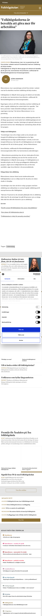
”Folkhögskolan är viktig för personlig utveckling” (15, 216)
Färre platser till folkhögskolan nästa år (12, 212)
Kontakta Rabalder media (8, 593)
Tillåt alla (21, 329)
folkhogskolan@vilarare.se (7, 571)
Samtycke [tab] (7, 278)
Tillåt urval (21, 335)
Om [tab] (35, 278)
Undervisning (10, 246)
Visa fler (21, 448)
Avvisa (21, 340)
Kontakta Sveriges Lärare (8, 609)
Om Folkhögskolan (6, 569)
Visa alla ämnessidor (20, 13)
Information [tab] (21, 278)
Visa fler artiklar (21, 418)
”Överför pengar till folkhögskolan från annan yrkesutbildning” (19, 208)
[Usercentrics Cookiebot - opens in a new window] (33, 274)
